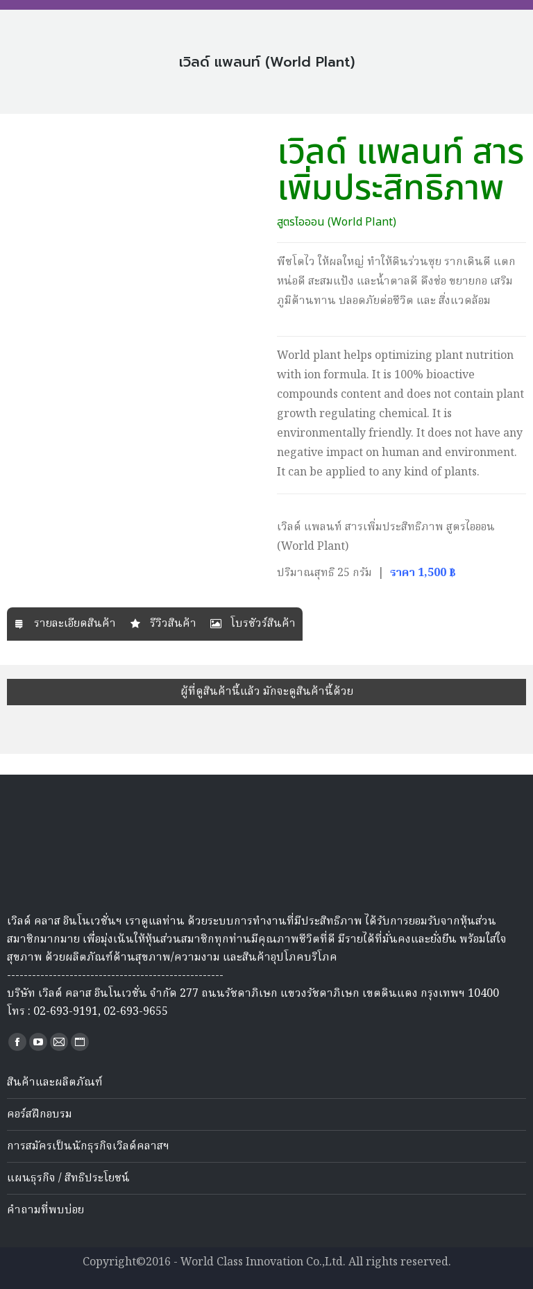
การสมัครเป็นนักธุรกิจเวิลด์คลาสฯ (88, 1147)
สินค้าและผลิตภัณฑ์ (55, 1083)
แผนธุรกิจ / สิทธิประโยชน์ (68, 1179)
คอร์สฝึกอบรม (39, 1115)
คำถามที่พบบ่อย (45, 1211)
